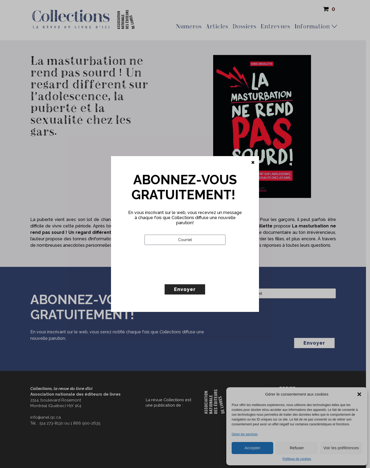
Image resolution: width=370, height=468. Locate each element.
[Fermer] (253, 162)
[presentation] (185, 276)
